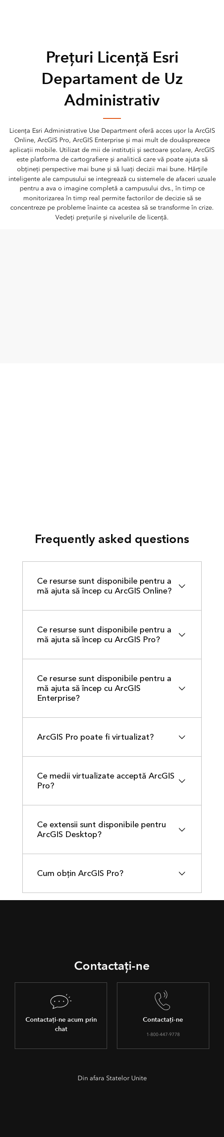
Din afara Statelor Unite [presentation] (112, 1078)
